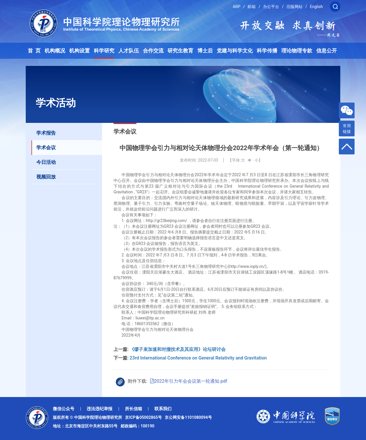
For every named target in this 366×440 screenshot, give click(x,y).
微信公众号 (63, 408)
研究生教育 (180, 51)
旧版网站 (295, 6)
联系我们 (163, 408)
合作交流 (153, 51)
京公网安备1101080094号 (188, 417)
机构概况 (55, 51)
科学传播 (267, 51)
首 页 (34, 51)
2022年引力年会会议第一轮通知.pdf (188, 381)
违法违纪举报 (99, 408)
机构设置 (79, 51)
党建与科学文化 (235, 51)
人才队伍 (128, 51)
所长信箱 (133, 408)
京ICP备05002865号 (144, 417)
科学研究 (104, 51)
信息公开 (326, 51)
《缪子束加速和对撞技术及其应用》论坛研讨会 (183, 349)
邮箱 (252, 6)
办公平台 (271, 6)
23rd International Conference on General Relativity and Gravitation (198, 358)
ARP (236, 6)
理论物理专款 (296, 51)
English (316, 6)
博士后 (205, 51)
